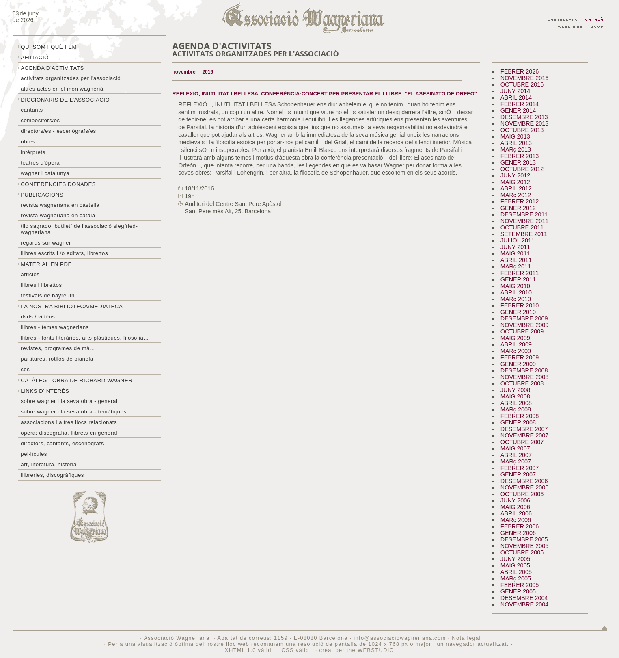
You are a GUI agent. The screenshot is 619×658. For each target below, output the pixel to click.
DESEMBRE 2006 (524, 481)
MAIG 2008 (515, 396)
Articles (30, 274)
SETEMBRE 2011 (523, 234)
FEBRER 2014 (519, 104)
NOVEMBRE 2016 (524, 78)
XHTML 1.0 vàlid (249, 650)
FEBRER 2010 (519, 305)
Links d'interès (45, 391)
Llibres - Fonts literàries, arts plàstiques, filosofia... (85, 338)
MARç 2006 (515, 520)
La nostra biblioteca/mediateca (72, 306)
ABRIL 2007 (516, 455)
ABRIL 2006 (516, 513)
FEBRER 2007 (519, 468)
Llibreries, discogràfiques (52, 475)
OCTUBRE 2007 (522, 442)
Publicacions (42, 195)
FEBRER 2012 (519, 201)
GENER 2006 (518, 533)
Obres (28, 142)
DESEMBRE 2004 (524, 598)
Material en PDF (46, 264)
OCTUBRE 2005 (522, 552)
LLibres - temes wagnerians (55, 327)
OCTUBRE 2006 (522, 494)
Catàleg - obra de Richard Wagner (76, 380)
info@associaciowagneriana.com (400, 638)
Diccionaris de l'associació (65, 100)
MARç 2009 (515, 351)
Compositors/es (40, 120)
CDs (25, 369)
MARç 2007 (515, 461)
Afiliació (35, 57)
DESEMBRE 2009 (524, 318)
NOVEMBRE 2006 (524, 487)
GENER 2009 (518, 364)
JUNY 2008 (515, 390)
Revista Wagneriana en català (58, 215)
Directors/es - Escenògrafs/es (58, 131)
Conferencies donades (58, 184)
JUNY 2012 (515, 175)
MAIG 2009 (515, 338)
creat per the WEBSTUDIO (356, 650)
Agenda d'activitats (52, 68)
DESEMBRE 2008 (524, 370)
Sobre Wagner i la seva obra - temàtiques (73, 412)
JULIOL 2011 (517, 240)
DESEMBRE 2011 (524, 214)
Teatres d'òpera (40, 163)
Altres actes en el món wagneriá (62, 89)
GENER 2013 (518, 162)
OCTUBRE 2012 (522, 169)
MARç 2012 (515, 195)
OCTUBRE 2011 (522, 227)
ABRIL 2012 (516, 188)
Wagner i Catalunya (45, 173)
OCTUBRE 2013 (522, 130)
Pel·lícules (34, 454)
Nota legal (466, 638)
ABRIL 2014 (516, 97)
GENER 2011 (518, 279)
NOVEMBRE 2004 (524, 604)
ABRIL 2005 (516, 572)
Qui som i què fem (49, 47)
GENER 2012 (518, 208)
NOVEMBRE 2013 (524, 123)
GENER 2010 (518, 312)
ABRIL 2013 (516, 143)
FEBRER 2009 (519, 357)
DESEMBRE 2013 (524, 117)
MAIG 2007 (515, 448)
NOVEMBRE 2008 (524, 377)
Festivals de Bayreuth (48, 295)
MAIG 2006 (515, 507)
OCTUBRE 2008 (522, 383)
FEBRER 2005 (519, 585)
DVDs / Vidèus (38, 317)
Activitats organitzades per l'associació (71, 78)
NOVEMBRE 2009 (524, 325)
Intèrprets (33, 152)
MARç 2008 (515, 409)
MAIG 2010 (515, 286)
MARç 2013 (515, 149)
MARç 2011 (515, 266)
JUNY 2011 (515, 247)
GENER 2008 (518, 422)
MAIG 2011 (515, 253)
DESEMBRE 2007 (524, 429)
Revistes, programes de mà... (58, 348)
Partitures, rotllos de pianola (57, 359)
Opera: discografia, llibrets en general (69, 433)
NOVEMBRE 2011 (524, 221)
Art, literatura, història (49, 464)
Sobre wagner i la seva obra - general (69, 401)
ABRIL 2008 (516, 403)
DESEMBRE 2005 (524, 539)
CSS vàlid (296, 650)
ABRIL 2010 (516, 292)
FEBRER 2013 (519, 156)
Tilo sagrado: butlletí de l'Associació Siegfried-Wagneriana (79, 229)
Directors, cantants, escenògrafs (62, 443)
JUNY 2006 (515, 500)
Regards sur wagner (46, 243)
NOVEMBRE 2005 (524, 546)
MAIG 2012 (515, 182)
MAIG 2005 (515, 565)
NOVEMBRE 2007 (524, 435)
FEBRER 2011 (519, 273)
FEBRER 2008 (519, 416)
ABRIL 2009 (516, 344)
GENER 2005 (518, 591)
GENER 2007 (518, 474)
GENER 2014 (518, 110)
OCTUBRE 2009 (522, 331)
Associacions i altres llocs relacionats (69, 422)
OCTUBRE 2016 (522, 84)
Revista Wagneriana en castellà (60, 205)
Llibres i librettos (41, 285)
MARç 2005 (515, 578)
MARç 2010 (515, 299)
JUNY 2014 (515, 91)
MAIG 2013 (515, 136)
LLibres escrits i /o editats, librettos (64, 253)
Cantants (32, 110)
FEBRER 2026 (519, 71)
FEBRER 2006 (519, 526)
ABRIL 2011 (516, 260)
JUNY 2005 (515, 559)
